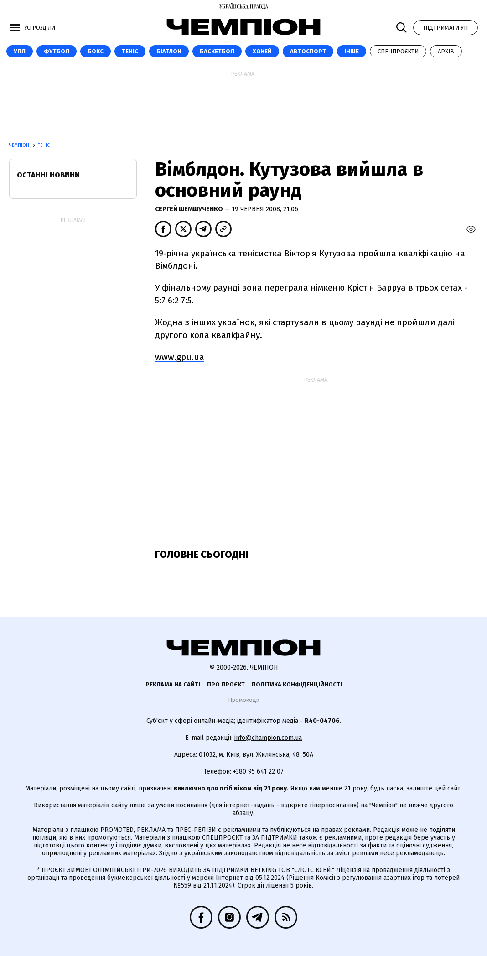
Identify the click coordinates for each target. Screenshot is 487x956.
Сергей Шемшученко (189, 209)
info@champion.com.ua (268, 738)
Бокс (96, 51)
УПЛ (20, 51)
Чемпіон (20, 145)
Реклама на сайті (172, 684)
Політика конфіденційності (297, 684)
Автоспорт (308, 51)
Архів (446, 51)
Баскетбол (217, 51)
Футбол (56, 51)
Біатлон (168, 51)
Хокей (262, 51)
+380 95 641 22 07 (258, 771)
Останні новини (48, 175)
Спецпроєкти (398, 51)
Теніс (130, 51)
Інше (351, 51)
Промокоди (243, 699)
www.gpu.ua (179, 357)
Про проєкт (226, 684)
